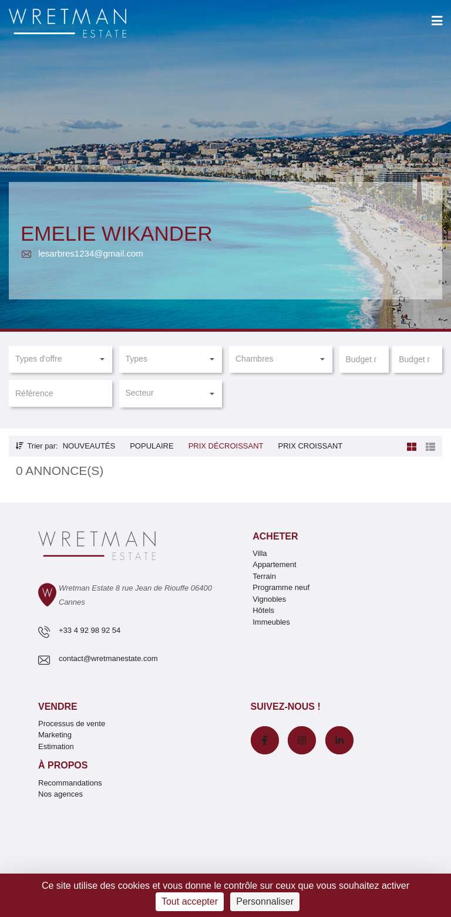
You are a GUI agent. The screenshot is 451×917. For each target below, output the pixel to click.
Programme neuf (281, 587)
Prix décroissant (226, 445)
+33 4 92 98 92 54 (89, 630)
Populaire (151, 445)
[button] (60, 359)
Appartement (274, 564)
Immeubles (271, 622)
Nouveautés (89, 445)
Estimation (56, 746)
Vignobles (269, 599)
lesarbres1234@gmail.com (82, 253)
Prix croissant (310, 445)
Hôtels (263, 610)
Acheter (275, 536)
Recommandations (70, 782)
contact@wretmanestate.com (108, 658)
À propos (62, 765)
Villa (260, 553)
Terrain (264, 576)
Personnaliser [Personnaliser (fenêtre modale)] (265, 901)
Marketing (55, 734)
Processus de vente (71, 723)
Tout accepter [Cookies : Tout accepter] (189, 901)
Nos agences (60, 794)
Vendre (58, 707)
